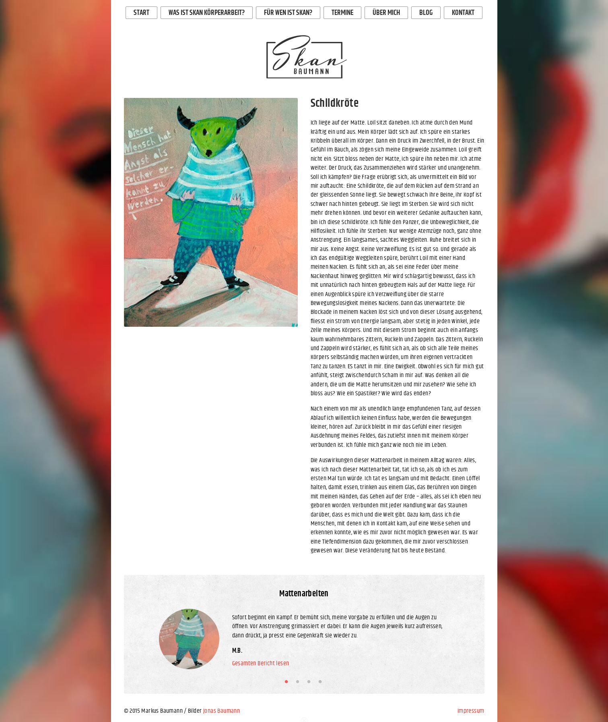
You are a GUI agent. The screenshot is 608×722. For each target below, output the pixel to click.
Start (141, 13)
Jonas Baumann (221, 711)
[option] (211, 212)
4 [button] (322, 681)
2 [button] (299, 681)
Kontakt (463, 13)
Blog (426, 13)
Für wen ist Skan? (288, 13)
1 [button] (288, 681)
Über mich (386, 13)
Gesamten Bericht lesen (260, 663)
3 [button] (310, 681)
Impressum (471, 711)
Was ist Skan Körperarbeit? (207, 13)
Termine (342, 13)
